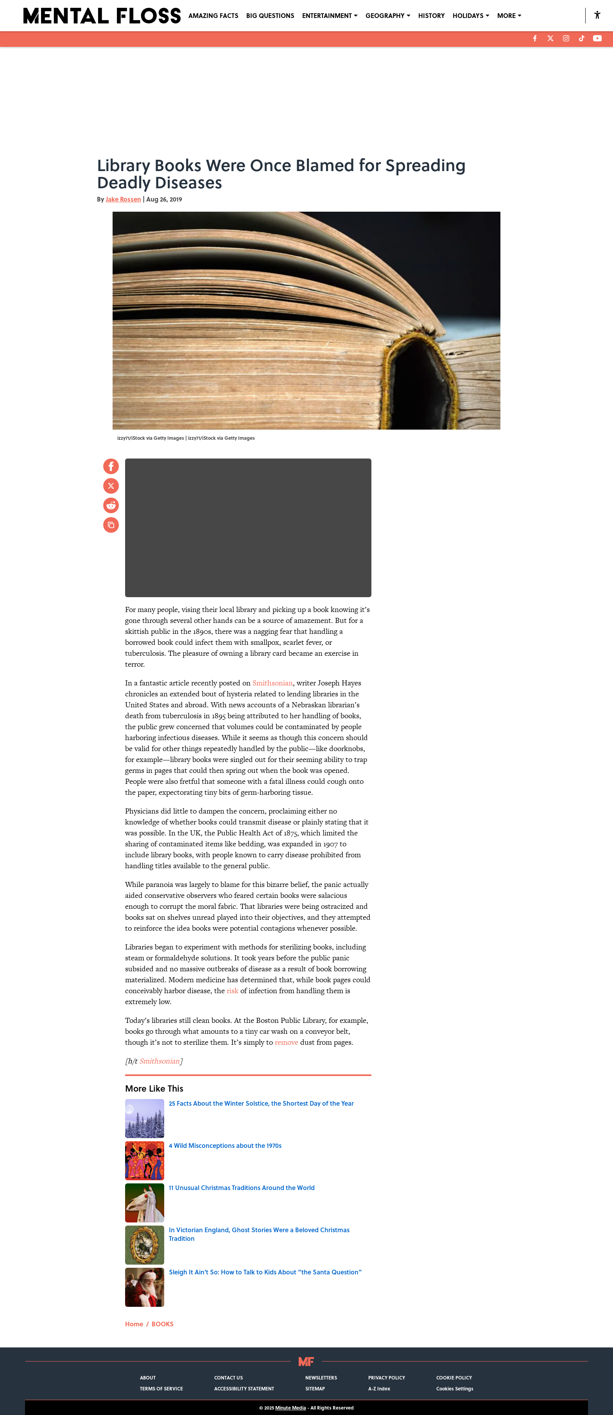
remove (286, 1042)
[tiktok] (581, 38)
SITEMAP (315, 1388)
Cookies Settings (454, 1388)
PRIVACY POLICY (386, 1377)
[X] (550, 38)
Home (134, 1323)
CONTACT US (228, 1377)
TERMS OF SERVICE (161, 1388)
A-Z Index (379, 1388)
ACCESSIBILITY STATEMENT (244, 1388)
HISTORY (431, 15)
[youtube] (597, 38)
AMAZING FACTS (213, 15)
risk (232, 990)
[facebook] (535, 38)
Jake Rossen (123, 198)
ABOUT (148, 1377)
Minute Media (290, 1407)
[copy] (111, 525)
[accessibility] (597, 15)
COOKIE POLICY (454, 1377)
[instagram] (566, 38)
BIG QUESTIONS (270, 15)
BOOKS (163, 1323)
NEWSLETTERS (321, 1377)
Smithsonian (273, 683)
